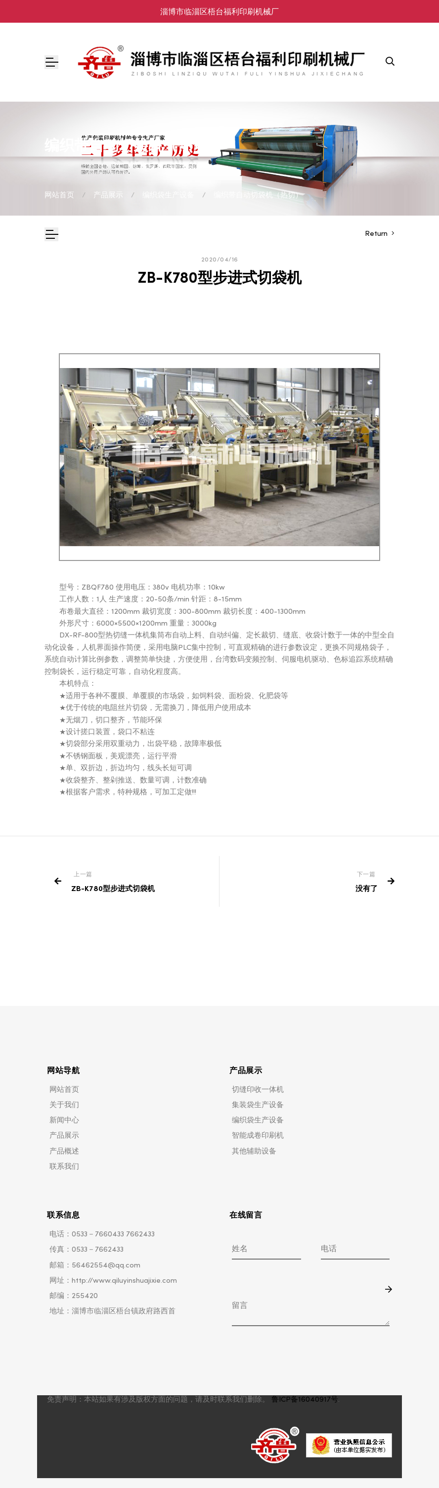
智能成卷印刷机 (258, 1135)
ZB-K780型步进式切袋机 (113, 888)
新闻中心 (64, 1119)
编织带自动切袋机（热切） (258, 194)
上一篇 (83, 874)
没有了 (366, 888)
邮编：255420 (73, 1295)
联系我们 (64, 1166)
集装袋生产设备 (258, 1104)
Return (377, 233)
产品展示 (108, 194)
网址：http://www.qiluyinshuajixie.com (113, 1280)
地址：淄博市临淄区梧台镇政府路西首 (112, 1310)
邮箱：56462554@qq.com (94, 1264)
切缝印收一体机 (258, 1089)
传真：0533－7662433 (86, 1249)
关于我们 (64, 1104)
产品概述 (64, 1150)
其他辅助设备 (254, 1150)
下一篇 (366, 874)
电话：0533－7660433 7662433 (102, 1233)
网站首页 (59, 194)
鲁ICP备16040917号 (304, 1399)
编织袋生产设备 (168, 194)
